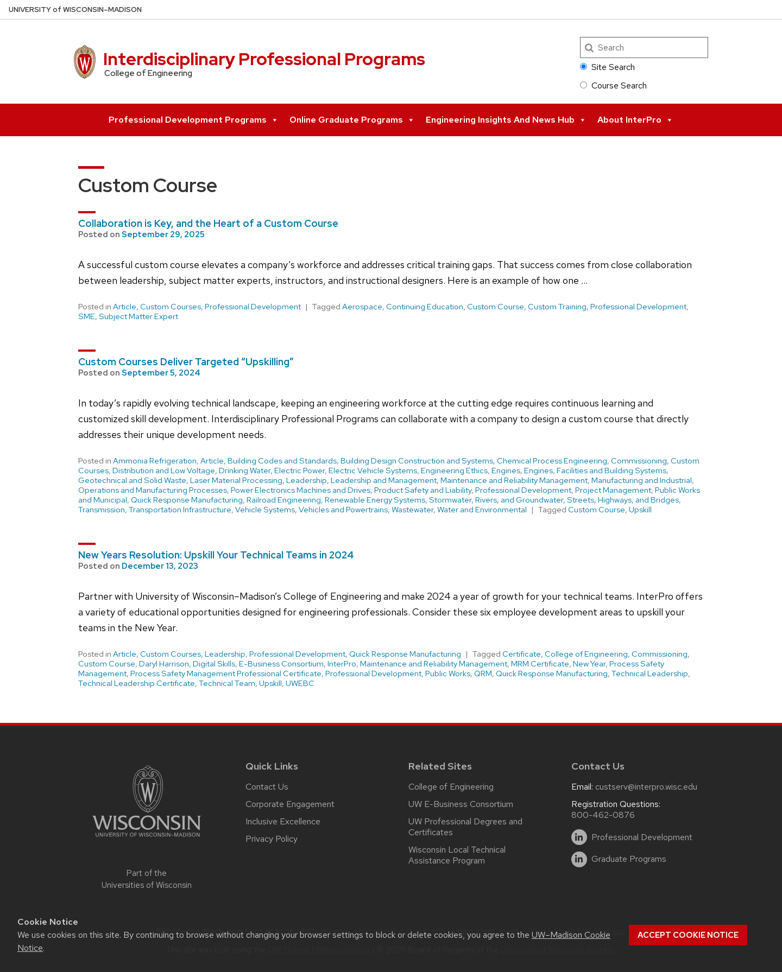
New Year (589, 663)
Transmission (101, 509)
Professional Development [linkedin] (641, 837)
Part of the (147, 879)
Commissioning (639, 460)
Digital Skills (214, 663)
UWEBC (300, 683)
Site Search (607, 67)
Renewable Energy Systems (375, 499)
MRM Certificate (540, 663)
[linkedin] (579, 837)
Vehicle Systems (265, 509)
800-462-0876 (603, 815)
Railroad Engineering (284, 499)
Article (124, 306)
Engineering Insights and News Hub (506, 120)
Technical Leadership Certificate (136, 683)
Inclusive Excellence (282, 821)
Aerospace (362, 306)
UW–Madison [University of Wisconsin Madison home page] (75, 9)
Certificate (521, 654)
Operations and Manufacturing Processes (152, 490)
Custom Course (495, 306)
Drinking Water (244, 470)
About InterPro (635, 120)
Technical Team (227, 683)
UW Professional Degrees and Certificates (465, 827)
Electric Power (299, 470)
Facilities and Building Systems (611, 470)
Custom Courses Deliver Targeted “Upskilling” (186, 361)
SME (86, 316)
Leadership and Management (384, 480)
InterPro (341, 663)
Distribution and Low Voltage (163, 470)
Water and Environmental (482, 509)
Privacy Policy (271, 838)
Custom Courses (170, 306)
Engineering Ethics (454, 470)
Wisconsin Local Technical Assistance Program (457, 855)
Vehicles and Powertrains (343, 509)
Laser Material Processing (236, 480)
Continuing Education (424, 306)
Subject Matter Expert (138, 316)
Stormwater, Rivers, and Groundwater (496, 499)
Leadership (306, 480)
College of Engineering (586, 654)
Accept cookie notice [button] (688, 935)
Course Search (613, 85)
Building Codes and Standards (282, 460)
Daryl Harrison (164, 663)
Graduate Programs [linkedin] (628, 859)
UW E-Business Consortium (460, 804)
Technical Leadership (649, 673)
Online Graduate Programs (352, 120)
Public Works (447, 673)
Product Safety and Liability (422, 490)
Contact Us (266, 786)
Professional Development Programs (194, 120)
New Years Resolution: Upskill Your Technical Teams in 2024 (216, 555)
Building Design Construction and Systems (416, 460)
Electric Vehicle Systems (373, 470)
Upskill (640, 509)
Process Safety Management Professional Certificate (225, 673)
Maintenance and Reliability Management (514, 480)
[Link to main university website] (146, 838)
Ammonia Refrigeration (155, 460)
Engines (505, 470)
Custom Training (557, 306)
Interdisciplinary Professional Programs (264, 59)
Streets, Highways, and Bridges (623, 499)
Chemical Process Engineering (552, 460)
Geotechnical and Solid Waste (132, 480)
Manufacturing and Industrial (641, 480)
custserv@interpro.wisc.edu (646, 786)
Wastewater (412, 509)
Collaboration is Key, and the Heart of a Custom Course (208, 223)
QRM (483, 673)
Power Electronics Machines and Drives (300, 490)
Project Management (613, 490)
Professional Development (253, 306)
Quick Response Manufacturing (187, 499)
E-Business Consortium (281, 663)
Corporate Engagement (290, 804)
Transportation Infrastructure (180, 509)
